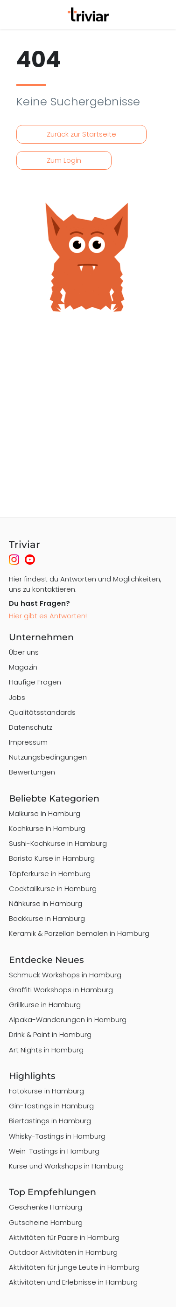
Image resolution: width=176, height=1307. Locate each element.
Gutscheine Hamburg (46, 1222)
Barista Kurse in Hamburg (52, 858)
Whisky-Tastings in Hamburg (57, 1136)
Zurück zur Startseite (81, 134)
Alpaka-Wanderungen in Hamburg (68, 1019)
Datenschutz (30, 727)
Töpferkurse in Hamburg (50, 873)
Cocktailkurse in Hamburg (53, 888)
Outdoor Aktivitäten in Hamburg (63, 1252)
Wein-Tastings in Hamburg (54, 1151)
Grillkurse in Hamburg (45, 1005)
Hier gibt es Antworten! (48, 616)
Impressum (28, 742)
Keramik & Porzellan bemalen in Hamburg (79, 933)
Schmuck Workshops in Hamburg (65, 975)
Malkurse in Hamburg (44, 813)
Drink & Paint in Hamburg (50, 1034)
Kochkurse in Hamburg (47, 828)
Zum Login (64, 160)
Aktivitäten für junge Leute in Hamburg (74, 1267)
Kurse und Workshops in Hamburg (66, 1166)
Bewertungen (32, 772)
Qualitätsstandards (42, 712)
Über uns (24, 652)
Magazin (23, 667)
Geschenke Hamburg (45, 1207)
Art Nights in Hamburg (46, 1050)
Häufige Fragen (35, 682)
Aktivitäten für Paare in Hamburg (64, 1237)
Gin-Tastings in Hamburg (51, 1106)
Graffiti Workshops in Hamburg (61, 990)
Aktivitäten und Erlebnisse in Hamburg (73, 1282)
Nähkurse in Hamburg (45, 903)
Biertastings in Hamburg (50, 1121)
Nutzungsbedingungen (48, 757)
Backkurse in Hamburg (47, 918)
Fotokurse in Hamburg (46, 1091)
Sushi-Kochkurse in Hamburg (58, 843)
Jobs (17, 697)
